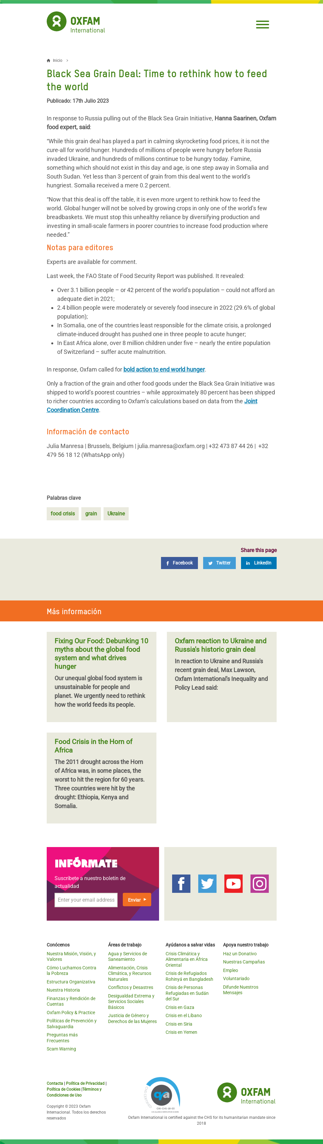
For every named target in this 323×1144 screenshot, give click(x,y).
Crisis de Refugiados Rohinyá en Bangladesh (189, 976)
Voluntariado (236, 978)
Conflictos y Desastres (130, 987)
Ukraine (116, 514)
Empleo (230, 970)
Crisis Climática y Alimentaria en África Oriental (187, 959)
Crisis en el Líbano (184, 1015)
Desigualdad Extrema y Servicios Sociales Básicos (131, 1001)
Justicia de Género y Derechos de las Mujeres (132, 1018)
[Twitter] (219, 563)
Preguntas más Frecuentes (62, 1037)
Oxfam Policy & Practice (71, 1012)
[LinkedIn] (259, 563)
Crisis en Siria (179, 1024)
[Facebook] (179, 563)
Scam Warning (61, 1048)
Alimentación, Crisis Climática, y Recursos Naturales (129, 973)
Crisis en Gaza (180, 1007)
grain (91, 514)
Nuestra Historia (63, 990)
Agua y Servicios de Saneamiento (127, 956)
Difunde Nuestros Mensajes (240, 990)
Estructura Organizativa (71, 981)
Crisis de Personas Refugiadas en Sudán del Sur (187, 993)
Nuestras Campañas (244, 961)
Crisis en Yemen (181, 1032)
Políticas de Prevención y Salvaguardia (72, 1023)
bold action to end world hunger (164, 369)
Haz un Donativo (240, 953)
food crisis (63, 514)
